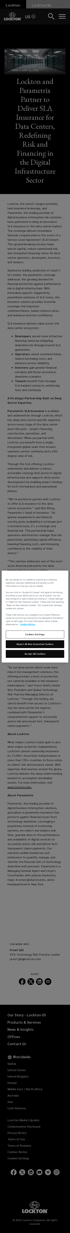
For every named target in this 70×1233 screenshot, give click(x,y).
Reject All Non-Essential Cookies (35, 644)
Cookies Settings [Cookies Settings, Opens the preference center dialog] (35, 634)
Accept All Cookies (35, 653)
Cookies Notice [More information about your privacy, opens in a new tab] (27, 624)
